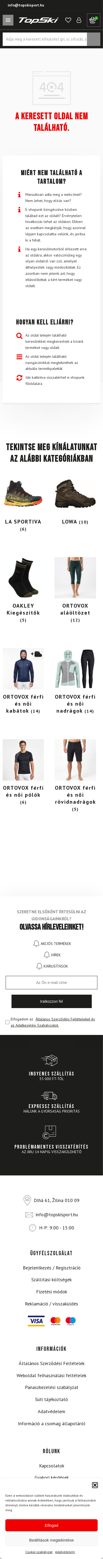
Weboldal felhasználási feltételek (51, 1375)
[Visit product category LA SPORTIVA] (23, 504)
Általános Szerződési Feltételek (52, 1363)
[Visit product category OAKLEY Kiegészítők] (23, 591)
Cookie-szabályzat (38, 1552)
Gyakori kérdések (52, 1477)
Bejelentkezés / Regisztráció (52, 1268)
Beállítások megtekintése (51, 1540)
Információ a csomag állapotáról (51, 1423)
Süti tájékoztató (51, 1399)
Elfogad (51, 1525)
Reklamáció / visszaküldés (51, 1304)
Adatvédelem (65, 1552)
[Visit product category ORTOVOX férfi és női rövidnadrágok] (75, 777)
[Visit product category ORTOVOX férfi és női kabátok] (23, 682)
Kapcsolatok (51, 1466)
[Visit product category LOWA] (75, 500)
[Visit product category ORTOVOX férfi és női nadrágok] (75, 682)
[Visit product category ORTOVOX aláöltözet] (75, 591)
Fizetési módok (51, 1292)
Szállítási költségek (51, 1279)
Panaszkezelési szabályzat (51, 1387)
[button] (95, 1485)
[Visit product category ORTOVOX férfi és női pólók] (23, 773)
